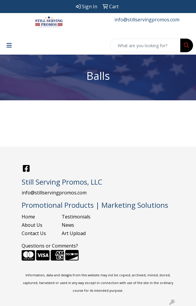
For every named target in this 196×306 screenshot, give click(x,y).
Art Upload (74, 233)
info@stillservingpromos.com (146, 19)
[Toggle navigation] (9, 45)
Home (28, 216)
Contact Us (34, 233)
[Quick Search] (145, 45)
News (68, 225)
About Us (32, 225)
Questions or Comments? (50, 245)
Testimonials (76, 216)
